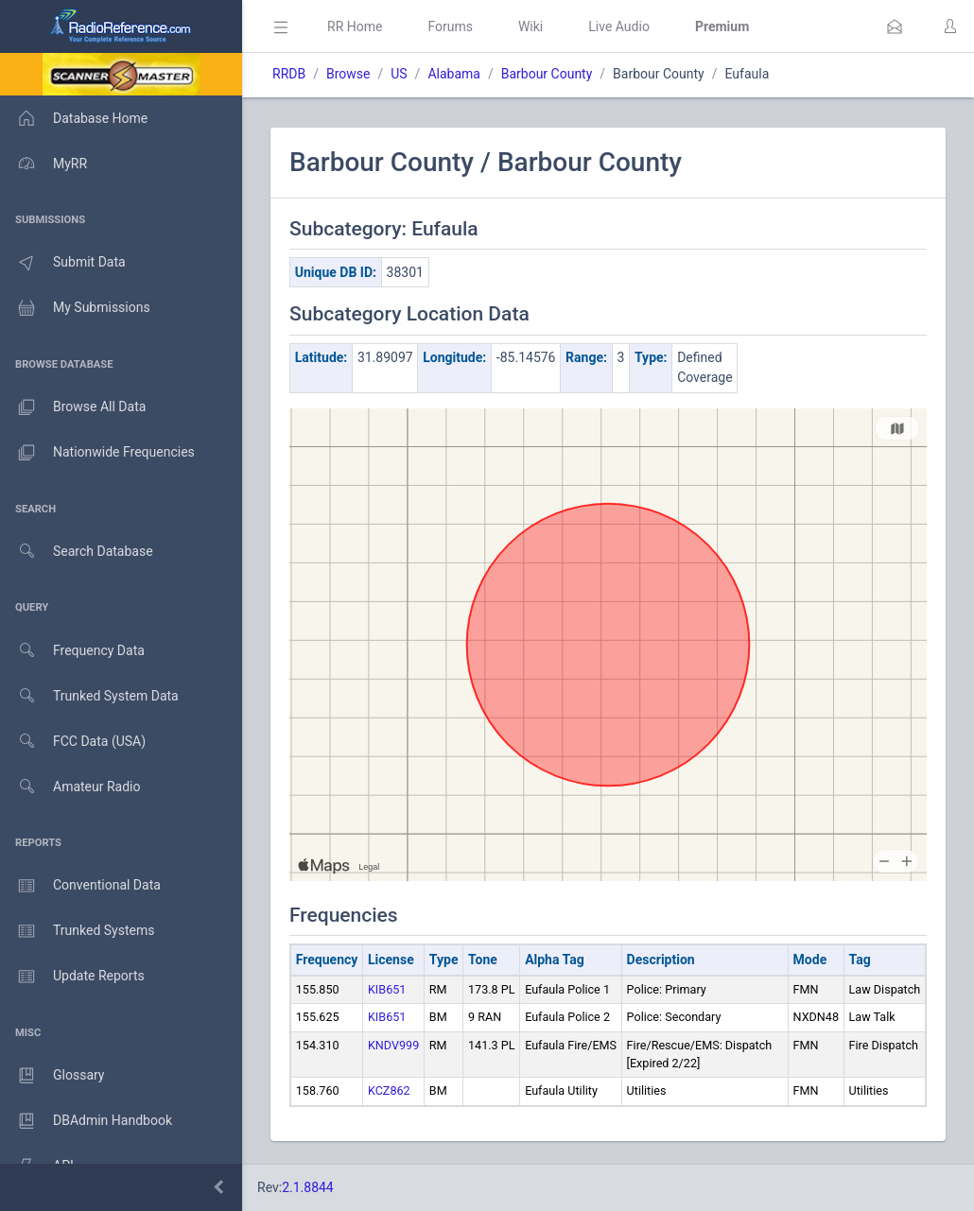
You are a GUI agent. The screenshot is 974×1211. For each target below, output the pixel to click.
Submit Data (63, 262)
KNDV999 (393, 1045)
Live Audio (619, 26)
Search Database (76, 552)
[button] (894, 26)
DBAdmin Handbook (86, 1121)
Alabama (453, 73)
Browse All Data (73, 407)
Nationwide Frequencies (97, 452)
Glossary (52, 1075)
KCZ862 (389, 1090)
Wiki (530, 26)
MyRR (43, 163)
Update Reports (72, 976)
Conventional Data (80, 885)
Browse (348, 73)
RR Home (354, 26)
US (399, 73)
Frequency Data (72, 651)
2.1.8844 (308, 1187)
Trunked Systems (77, 931)
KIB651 (387, 989)
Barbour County (547, 73)
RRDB (288, 73)
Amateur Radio (70, 787)
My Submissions (75, 308)
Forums (450, 26)
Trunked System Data (89, 696)
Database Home (74, 118)
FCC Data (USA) (73, 742)
